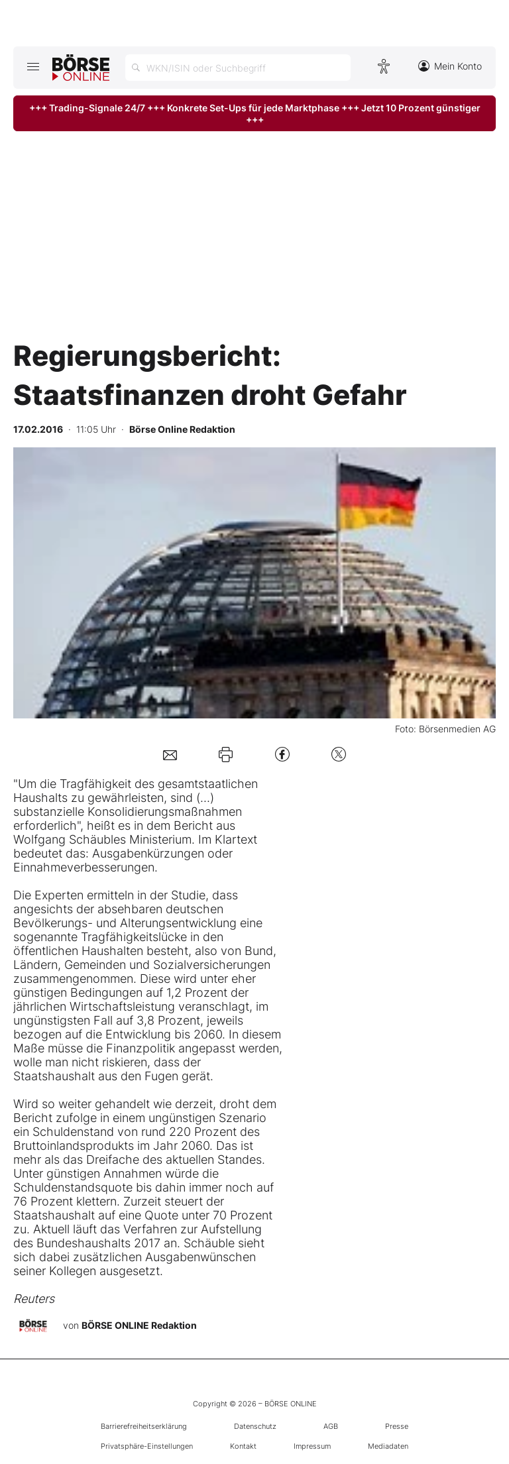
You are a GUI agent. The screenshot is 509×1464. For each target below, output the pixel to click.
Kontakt (243, 1446)
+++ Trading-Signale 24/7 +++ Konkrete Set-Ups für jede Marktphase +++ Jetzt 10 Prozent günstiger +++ (255, 113)
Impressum (312, 1446)
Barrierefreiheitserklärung (144, 1426)
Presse (396, 1426)
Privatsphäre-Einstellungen (147, 1446)
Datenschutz (255, 1426)
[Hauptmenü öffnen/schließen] (32, 66)
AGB (330, 1426)
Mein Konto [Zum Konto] (450, 66)
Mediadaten (388, 1446)
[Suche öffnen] (238, 67)
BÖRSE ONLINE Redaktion (139, 1324)
